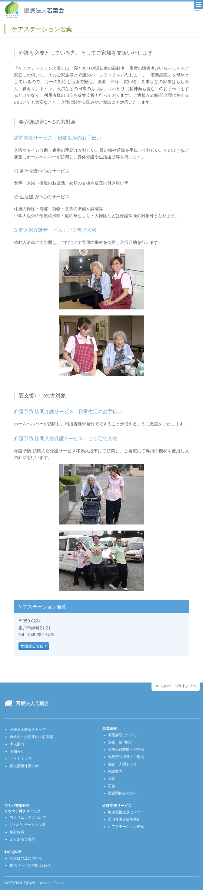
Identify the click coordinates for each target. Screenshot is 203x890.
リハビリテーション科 (28, 825)
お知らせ (17, 751)
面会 (111, 786)
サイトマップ (21, 759)
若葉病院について (122, 735)
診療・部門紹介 (120, 742)
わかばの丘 (13, 852)
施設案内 (115, 771)
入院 (111, 779)
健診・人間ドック (122, 764)
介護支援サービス (116, 806)
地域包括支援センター (126, 812)
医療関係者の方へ (122, 793)
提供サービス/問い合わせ (30, 865)
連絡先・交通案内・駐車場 (31, 737)
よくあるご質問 (22, 839)
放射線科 (17, 832)
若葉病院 (109, 728)
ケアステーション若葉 (126, 826)
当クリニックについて (28, 817)
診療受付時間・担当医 (126, 749)
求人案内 (17, 744)
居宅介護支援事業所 (124, 819)
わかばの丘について (26, 858)
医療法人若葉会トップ (28, 729)
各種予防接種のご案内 (126, 757)
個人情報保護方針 (24, 766)
